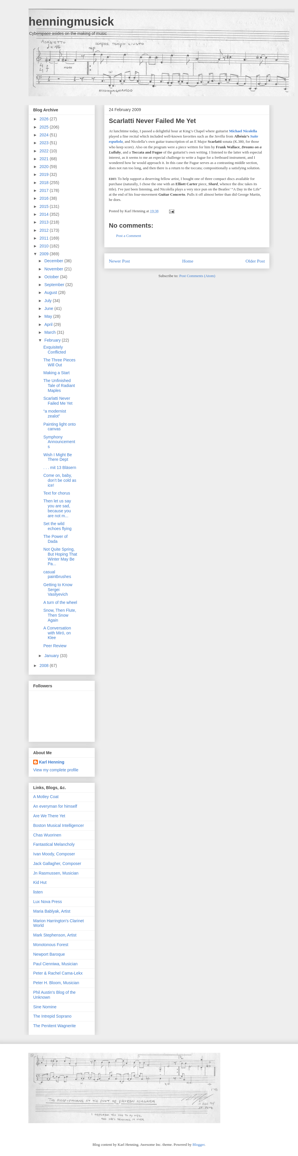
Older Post (255, 260)
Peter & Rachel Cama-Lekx (58, 973)
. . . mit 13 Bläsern (59, 467)
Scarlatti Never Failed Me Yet (152, 120)
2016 (45, 198)
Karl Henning (51, 762)
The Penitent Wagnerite (54, 1025)
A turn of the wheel (60, 602)
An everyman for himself (55, 806)
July (48, 300)
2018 (45, 182)
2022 (45, 151)
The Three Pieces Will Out (59, 362)
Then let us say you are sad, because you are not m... (57, 508)
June (49, 308)
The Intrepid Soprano (52, 1016)
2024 (45, 135)
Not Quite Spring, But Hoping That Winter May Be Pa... (60, 556)
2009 (45, 253)
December (54, 260)
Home (187, 260)
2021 (45, 158)
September (54, 284)
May (48, 316)
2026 (45, 119)
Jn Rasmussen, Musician (56, 873)
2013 (45, 222)
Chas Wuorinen (47, 835)
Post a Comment (128, 235)
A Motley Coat (45, 796)
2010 (45, 246)
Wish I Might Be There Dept (57, 457)
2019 (45, 174)
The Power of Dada (55, 539)
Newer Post (119, 260)
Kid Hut (40, 882)
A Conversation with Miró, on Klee (57, 633)
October (52, 276)
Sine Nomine (44, 1007)
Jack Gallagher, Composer (57, 863)
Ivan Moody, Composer (54, 854)
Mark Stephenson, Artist (55, 935)
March (50, 332)
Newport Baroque (49, 954)
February (53, 340)
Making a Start (56, 372)
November (54, 269)
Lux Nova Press (47, 901)
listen (38, 892)
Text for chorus (56, 493)
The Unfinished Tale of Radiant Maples (59, 385)
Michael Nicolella (243, 131)
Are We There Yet (49, 816)
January (52, 655)
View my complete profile (55, 770)
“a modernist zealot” (54, 413)
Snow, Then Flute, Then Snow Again (59, 615)
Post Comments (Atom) (197, 276)
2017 (45, 190)
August (51, 292)
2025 (45, 127)
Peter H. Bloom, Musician (56, 982)
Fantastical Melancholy (53, 844)
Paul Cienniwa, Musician (55, 963)
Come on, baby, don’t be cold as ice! (59, 480)
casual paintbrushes (57, 574)
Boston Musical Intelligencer (58, 825)
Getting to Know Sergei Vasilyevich (57, 589)
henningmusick (71, 21)
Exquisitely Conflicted (54, 349)
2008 (45, 665)
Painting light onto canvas (59, 426)
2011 (45, 238)
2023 (45, 142)
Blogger (199, 1144)
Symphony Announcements (59, 442)
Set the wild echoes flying (57, 526)
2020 (45, 166)
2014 (45, 214)
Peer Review (54, 645)
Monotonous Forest (50, 944)
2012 (45, 230)
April (49, 324)
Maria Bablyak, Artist (51, 911)
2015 (45, 206)
